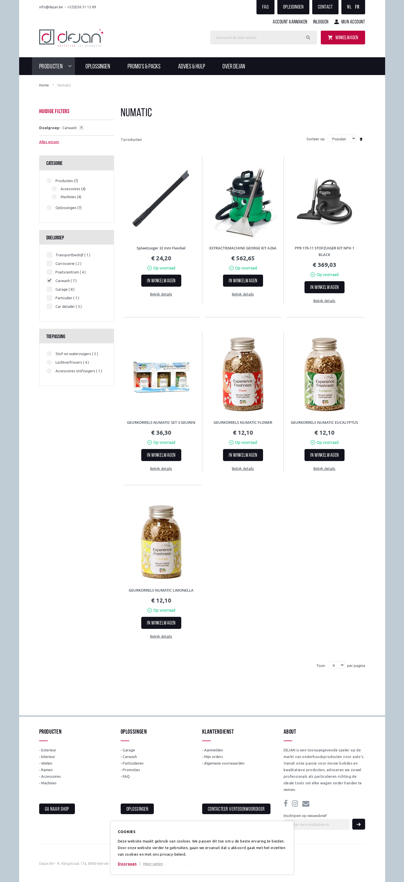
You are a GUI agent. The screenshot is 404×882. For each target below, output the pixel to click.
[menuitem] (57, 66)
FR (357, 7)
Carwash (130, 757)
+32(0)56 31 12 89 (81, 7)
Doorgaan (127, 864)
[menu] (202, 66)
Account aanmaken (290, 22)
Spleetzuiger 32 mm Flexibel (161, 248)
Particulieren (133, 763)
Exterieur (48, 750)
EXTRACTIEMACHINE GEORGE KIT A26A (242, 248)
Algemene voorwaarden (224, 763)
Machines (49, 783)
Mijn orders (213, 757)
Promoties (131, 770)
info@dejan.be (51, 7)
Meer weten (153, 864)
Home (44, 85)
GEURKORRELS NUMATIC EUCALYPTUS (324, 422)
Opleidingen (293, 7)
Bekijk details (161, 294)
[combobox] (263, 37)
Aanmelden (213, 750)
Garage (129, 750)
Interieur (48, 757)
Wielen (46, 763)
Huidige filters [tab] (54, 112)
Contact (325, 7)
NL (349, 7)
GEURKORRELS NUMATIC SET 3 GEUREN (161, 422)
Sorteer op (316, 139)
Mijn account (353, 22)
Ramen (47, 770)
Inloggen (321, 22)
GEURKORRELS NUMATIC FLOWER (243, 422)
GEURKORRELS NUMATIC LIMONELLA (161, 590)
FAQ (265, 7)
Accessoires (51, 776)
